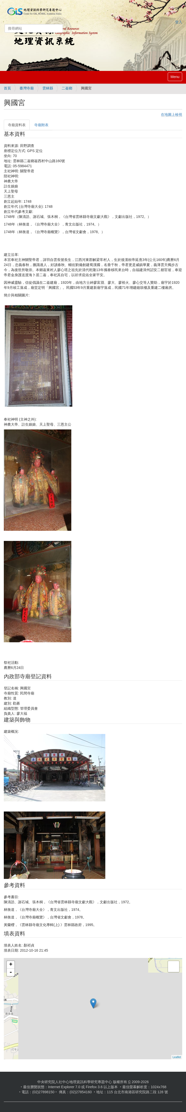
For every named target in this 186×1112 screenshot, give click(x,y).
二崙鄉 (67, 88)
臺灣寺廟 (27, 88)
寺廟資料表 (17, 125)
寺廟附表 (41, 125)
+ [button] (10, 965)
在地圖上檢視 (171, 114)
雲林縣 (47, 88)
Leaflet (177, 1057)
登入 (178, 22)
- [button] (10, 972)
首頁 (7, 88)
